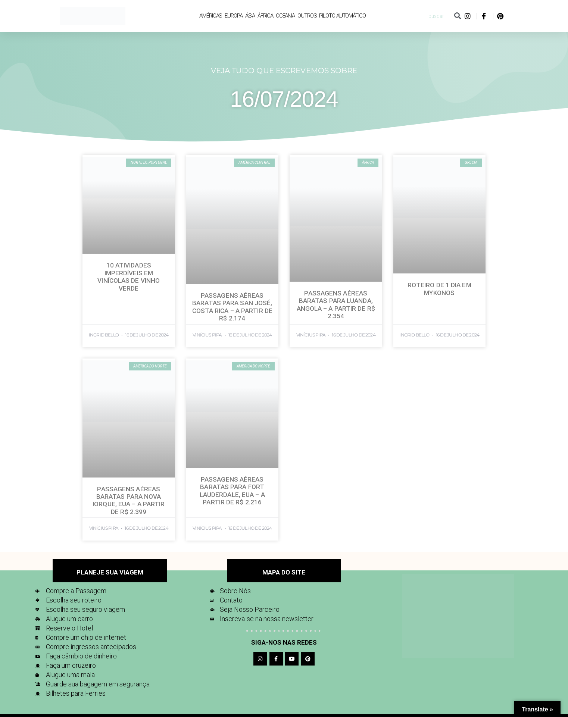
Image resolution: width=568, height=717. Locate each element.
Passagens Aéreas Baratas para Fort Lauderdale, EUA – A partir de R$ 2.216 (232, 491)
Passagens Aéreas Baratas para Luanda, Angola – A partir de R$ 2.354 (336, 304)
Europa (233, 15)
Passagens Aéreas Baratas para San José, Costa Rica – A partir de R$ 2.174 (232, 307)
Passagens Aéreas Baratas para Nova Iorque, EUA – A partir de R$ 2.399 (129, 500)
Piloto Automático (342, 15)
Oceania (285, 15)
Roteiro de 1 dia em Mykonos (439, 288)
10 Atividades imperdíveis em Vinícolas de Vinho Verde (128, 277)
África (265, 15)
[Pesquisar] (457, 16)
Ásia (250, 15)
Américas (210, 15)
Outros (306, 15)
